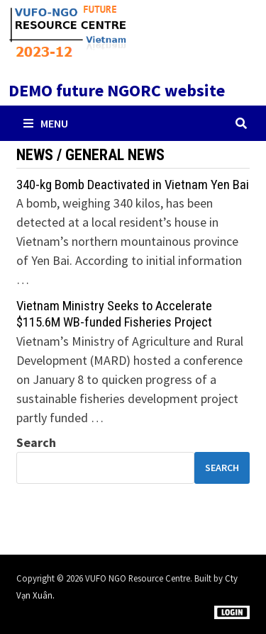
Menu (45, 123)
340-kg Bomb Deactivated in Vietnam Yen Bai (132, 185)
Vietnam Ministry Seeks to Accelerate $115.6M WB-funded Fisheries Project (114, 313)
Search (36, 442)
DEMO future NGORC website (117, 90)
